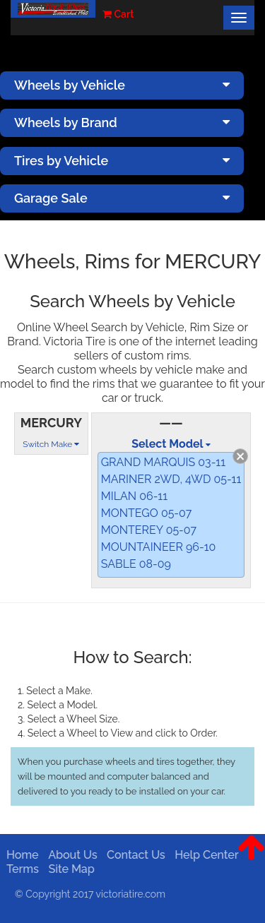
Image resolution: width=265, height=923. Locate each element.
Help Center (204, 855)
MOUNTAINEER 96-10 (158, 547)
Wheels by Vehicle (122, 85)
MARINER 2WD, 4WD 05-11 (171, 479)
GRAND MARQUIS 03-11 (163, 462)
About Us (70, 855)
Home (20, 855)
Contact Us (134, 855)
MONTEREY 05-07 (148, 530)
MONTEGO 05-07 (146, 513)
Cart (118, 14)
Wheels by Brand (122, 122)
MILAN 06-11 (134, 496)
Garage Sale (122, 198)
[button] (251, 858)
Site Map (69, 869)
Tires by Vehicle (122, 160)
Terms (20, 869)
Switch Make (51, 444)
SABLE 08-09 (136, 564)
